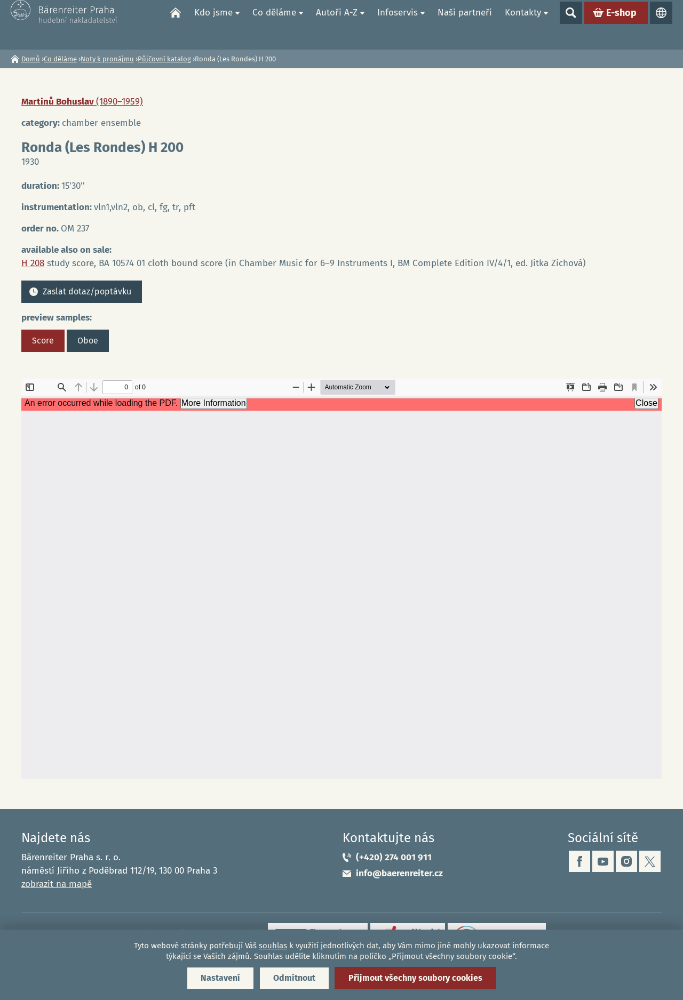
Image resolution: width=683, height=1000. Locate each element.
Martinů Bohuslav (82, 101)
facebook (579, 861)
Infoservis (397, 24)
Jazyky (661, 24)
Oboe (87, 340)
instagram (626, 861)
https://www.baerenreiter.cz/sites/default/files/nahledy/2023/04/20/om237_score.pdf (341, 579)
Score (43, 340)
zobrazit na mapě (56, 884)
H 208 (32, 263)
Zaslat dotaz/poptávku (87, 291)
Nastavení (220, 978)
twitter (650, 861)
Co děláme (274, 24)
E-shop (621, 24)
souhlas (273, 945)
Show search (571, 24)
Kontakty (523, 24)
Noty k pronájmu (107, 59)
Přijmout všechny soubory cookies (415, 978)
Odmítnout (294, 978)
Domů (175, 24)
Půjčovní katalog (164, 59)
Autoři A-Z (337, 24)
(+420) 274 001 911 (394, 857)
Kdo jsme (213, 24)
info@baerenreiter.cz (399, 873)
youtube (603, 861)
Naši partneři (465, 24)
